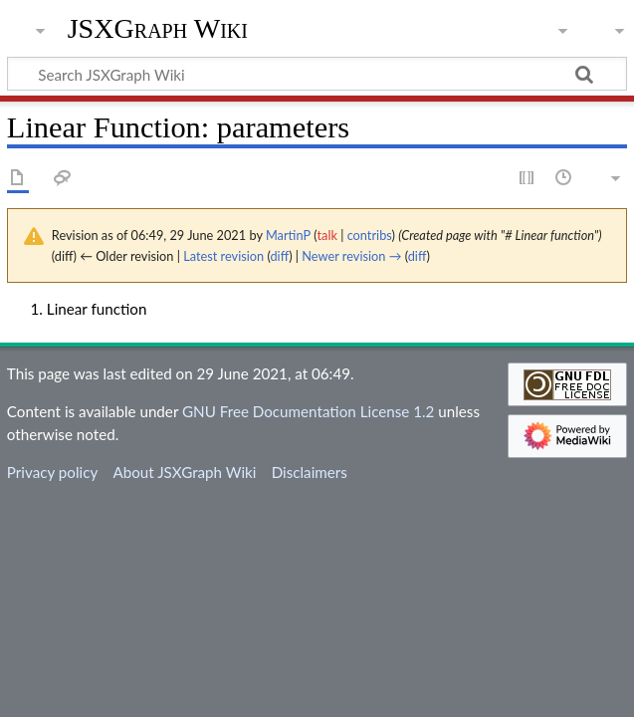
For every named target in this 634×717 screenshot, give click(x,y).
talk (327, 235)
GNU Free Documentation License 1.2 (308, 411)
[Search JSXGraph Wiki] (317, 74)
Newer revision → (351, 256)
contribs (369, 235)
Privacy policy (52, 472)
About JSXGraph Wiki (184, 472)
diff (279, 256)
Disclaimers (309, 472)
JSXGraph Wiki (158, 29)
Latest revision (223, 256)
